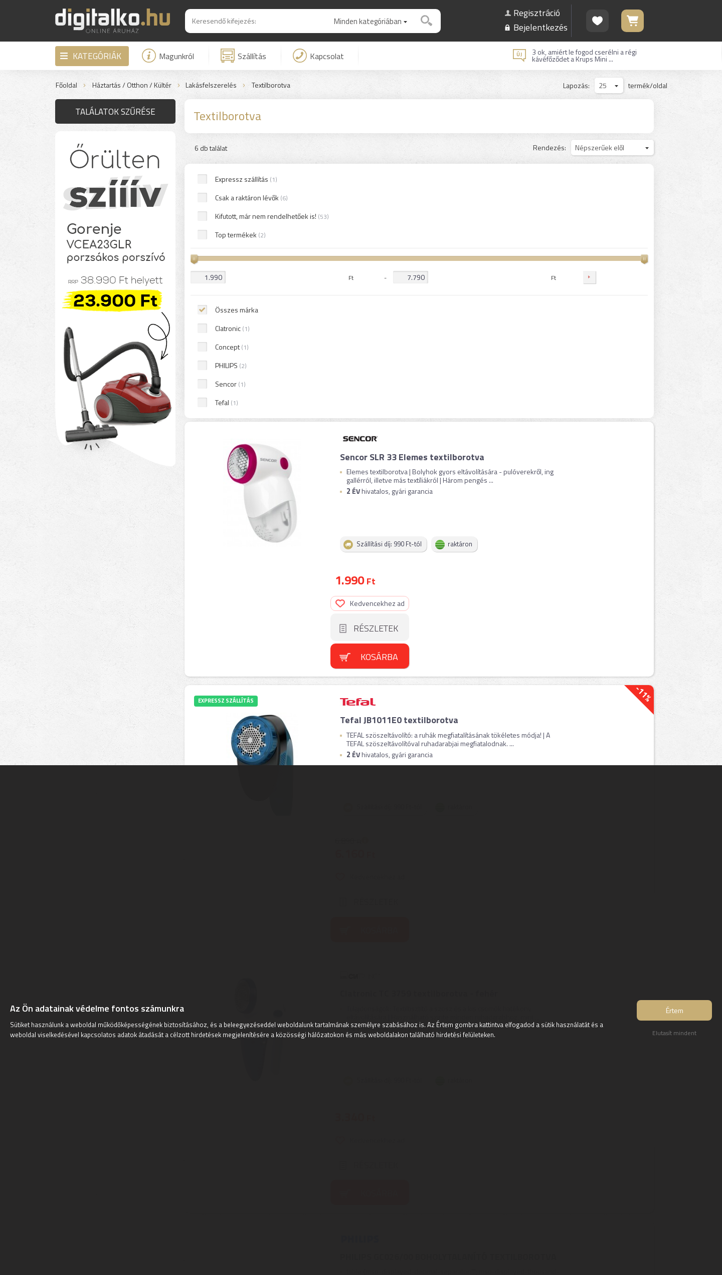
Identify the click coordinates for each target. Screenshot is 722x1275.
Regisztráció (536, 13)
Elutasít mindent (674, 1034)
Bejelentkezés (540, 27)
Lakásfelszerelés (211, 85)
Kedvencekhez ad (609, 205)
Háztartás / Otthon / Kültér (131, 85)
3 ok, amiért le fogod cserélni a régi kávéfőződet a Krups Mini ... (584, 55)
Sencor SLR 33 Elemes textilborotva (411, 198)
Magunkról (168, 56)
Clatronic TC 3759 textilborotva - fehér (418, 495)
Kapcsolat (318, 56)
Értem (674, 1012)
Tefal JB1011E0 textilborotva (398, 347)
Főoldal (66, 85)
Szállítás (243, 56)
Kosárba (619, 258)
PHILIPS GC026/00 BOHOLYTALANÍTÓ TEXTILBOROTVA (447, 644)
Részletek (615, 230)
